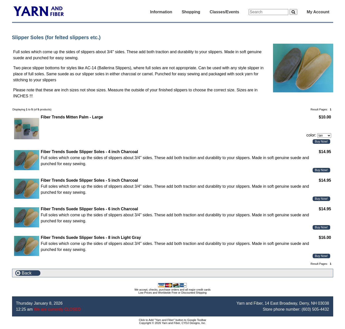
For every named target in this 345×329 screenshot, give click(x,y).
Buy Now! (321, 141)
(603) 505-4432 (315, 309)
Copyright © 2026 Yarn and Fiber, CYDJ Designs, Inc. (172, 322)
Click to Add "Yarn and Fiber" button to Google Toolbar (172, 319)
